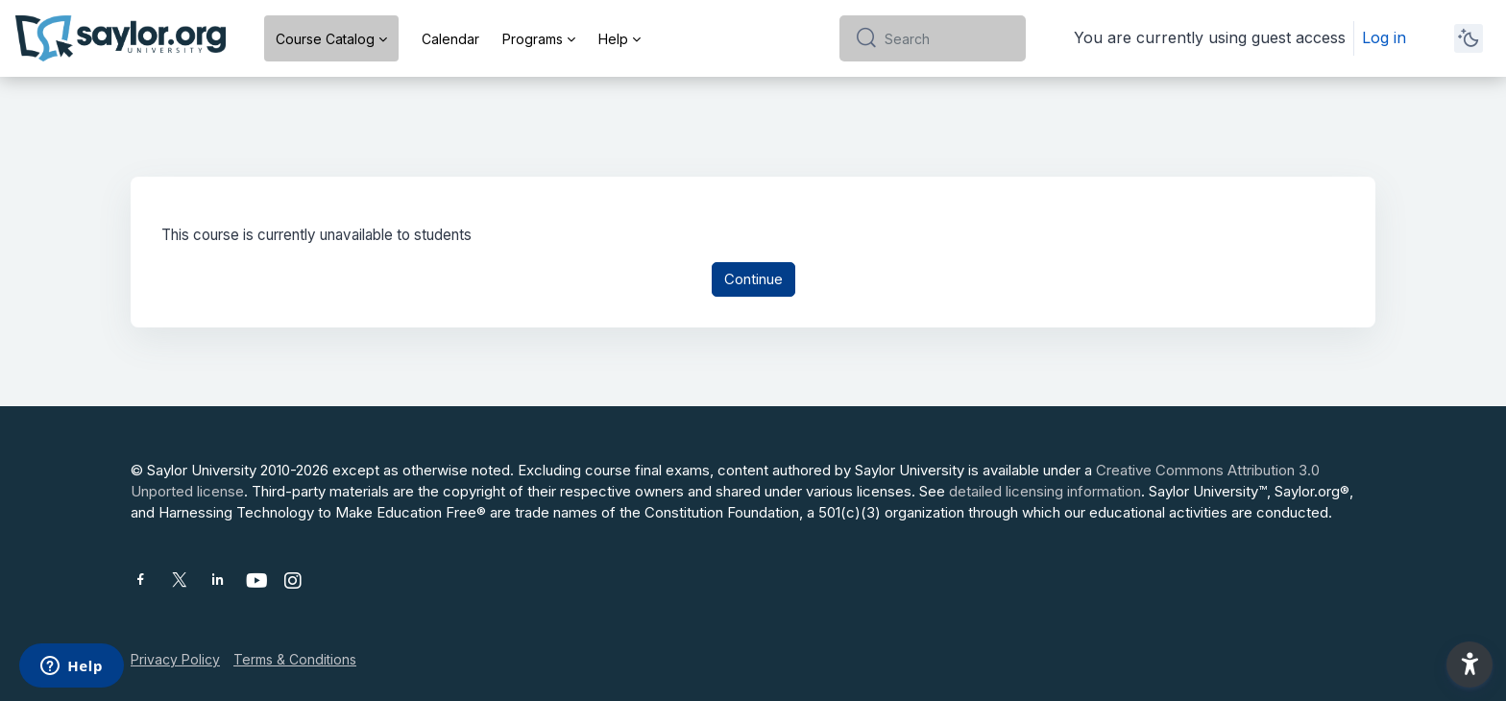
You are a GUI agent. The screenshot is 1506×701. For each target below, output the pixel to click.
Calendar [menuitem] (450, 39)
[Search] (947, 38)
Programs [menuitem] (532, 39)
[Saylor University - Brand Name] (120, 38)
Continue (753, 280)
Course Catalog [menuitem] (325, 39)
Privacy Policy (175, 659)
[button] (1469, 664)
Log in (1384, 37)
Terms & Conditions (294, 659)
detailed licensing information (1045, 491)
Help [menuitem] (613, 39)
